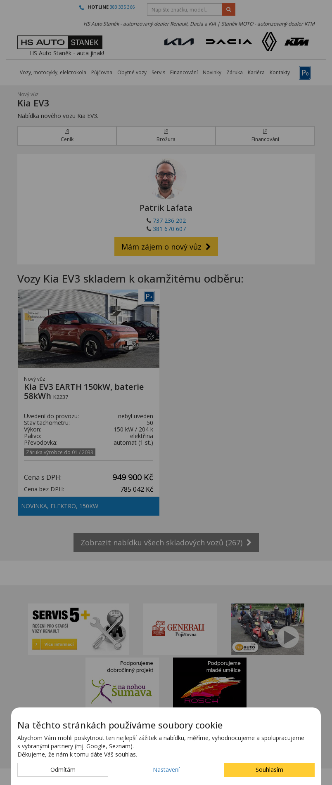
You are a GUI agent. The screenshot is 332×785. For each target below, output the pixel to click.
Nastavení (166, 769)
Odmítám (63, 769)
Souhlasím (269, 769)
